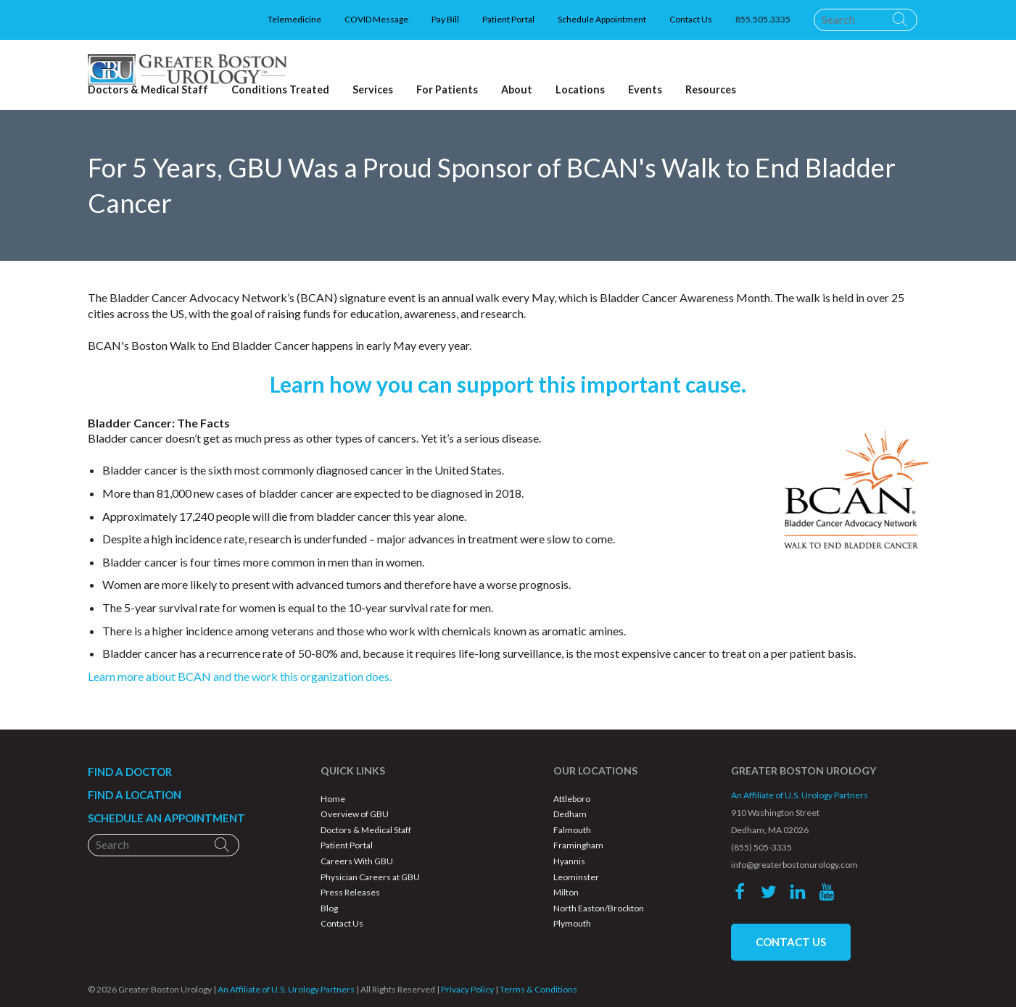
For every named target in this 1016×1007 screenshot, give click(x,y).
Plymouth (572, 923)
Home (333, 798)
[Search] (865, 19)
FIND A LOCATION (134, 794)
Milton (566, 892)
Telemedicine (294, 19)
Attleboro (571, 798)
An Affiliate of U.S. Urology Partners (799, 795)
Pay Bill (445, 19)
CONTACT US (791, 941)
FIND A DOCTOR (130, 771)
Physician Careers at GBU (370, 877)
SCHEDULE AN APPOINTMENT (166, 817)
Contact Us (690, 19)
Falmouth (572, 829)
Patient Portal (508, 19)
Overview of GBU (355, 813)
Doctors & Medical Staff (366, 829)
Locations (580, 90)
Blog (329, 908)
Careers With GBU (357, 861)
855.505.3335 (762, 19)
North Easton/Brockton (598, 908)
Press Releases (350, 892)
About (516, 90)
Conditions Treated (280, 90)
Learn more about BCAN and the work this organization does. (240, 676)
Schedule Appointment (602, 19)
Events (645, 90)
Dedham (570, 813)
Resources (710, 90)
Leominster (576, 877)
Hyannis (569, 861)
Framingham (578, 845)
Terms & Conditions (538, 989)
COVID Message (376, 19)
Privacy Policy (467, 989)
